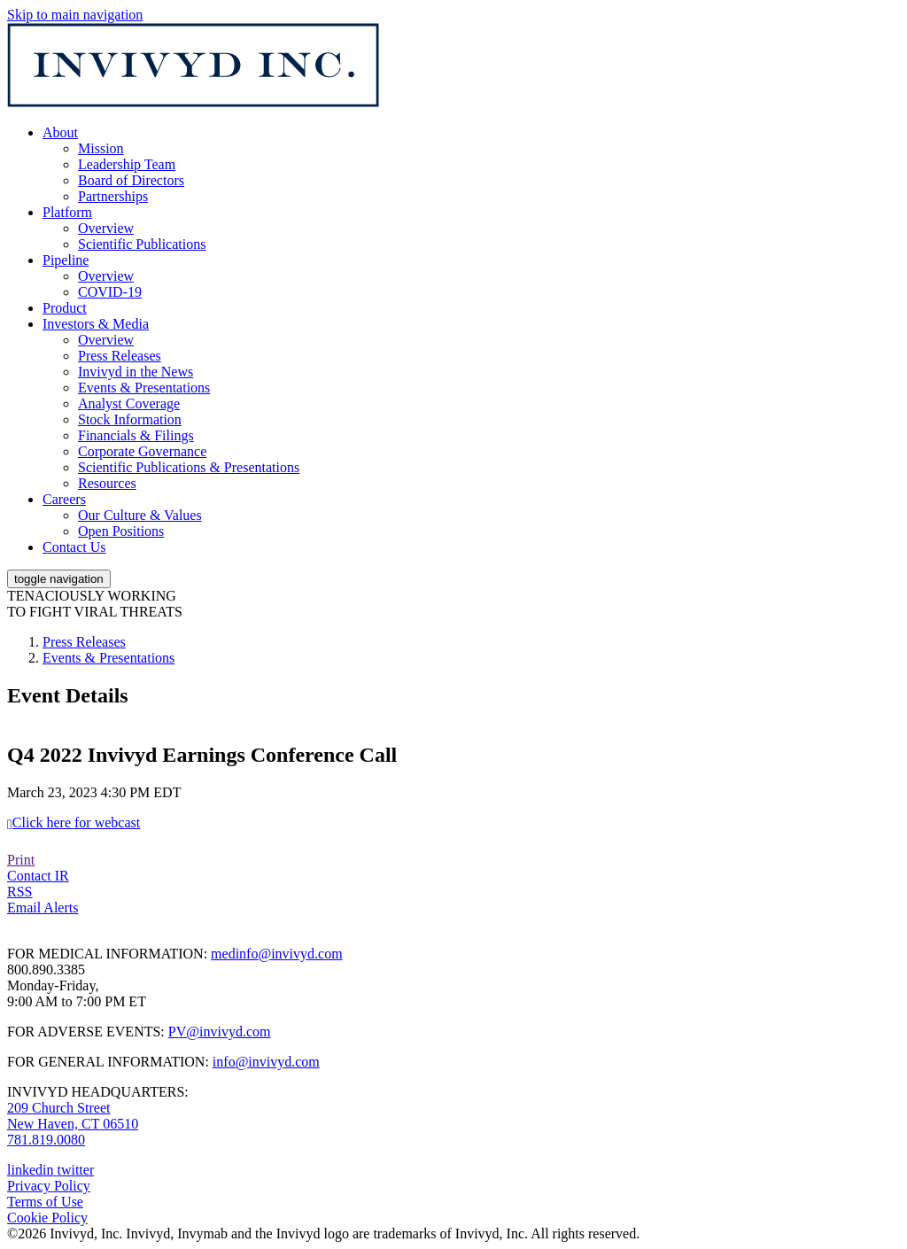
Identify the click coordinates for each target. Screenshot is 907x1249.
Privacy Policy (48, 1185)
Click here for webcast (76, 822)
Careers (64, 499)
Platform (67, 212)
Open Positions (121, 531)
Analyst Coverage (129, 403)
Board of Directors (131, 180)
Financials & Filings (136, 435)
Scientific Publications (141, 244)
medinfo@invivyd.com (277, 953)
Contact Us (74, 547)
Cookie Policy (47, 1217)
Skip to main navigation (75, 14)
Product (65, 307)
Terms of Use (45, 1201)
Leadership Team (126, 164)
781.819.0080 (46, 1139)
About (60, 132)
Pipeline (66, 260)
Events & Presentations (144, 387)
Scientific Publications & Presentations (188, 467)
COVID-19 (110, 291)
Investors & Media (96, 323)
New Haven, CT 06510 (72, 1123)
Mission (101, 148)
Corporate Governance (142, 451)
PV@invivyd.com (219, 1031)
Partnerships (113, 196)
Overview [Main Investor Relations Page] (106, 339)
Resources (107, 483)
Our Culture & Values (140, 515)
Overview (106, 228)
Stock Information (130, 419)
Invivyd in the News (135, 371)
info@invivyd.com (266, 1061)
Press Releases (119, 355)
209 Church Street (58, 1107)
